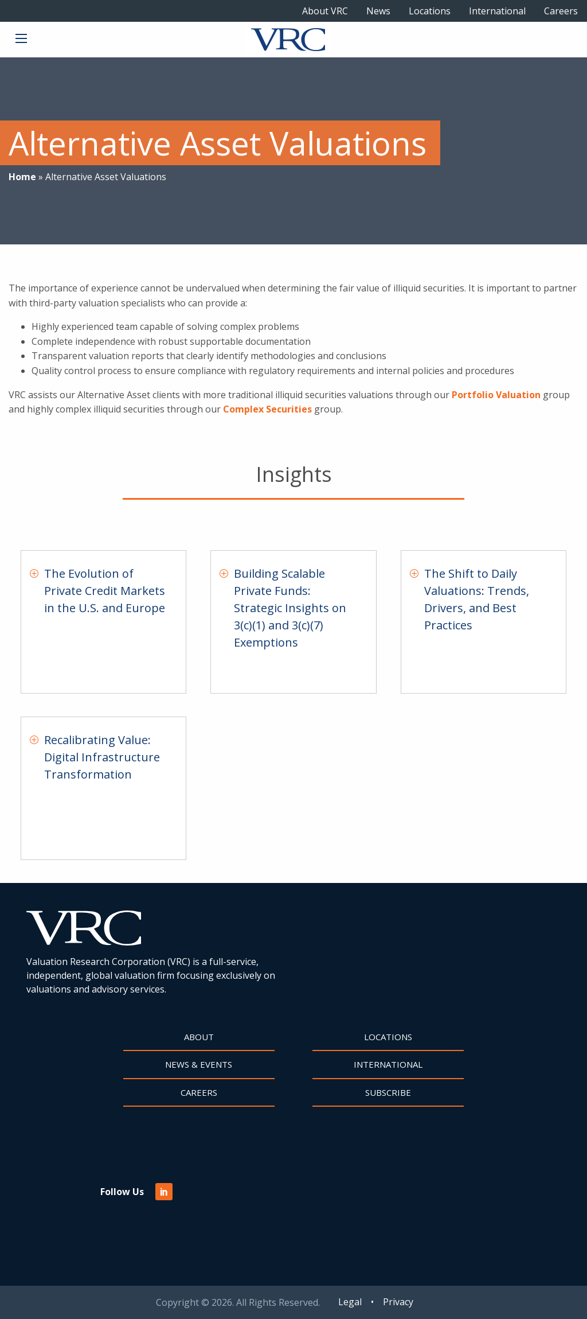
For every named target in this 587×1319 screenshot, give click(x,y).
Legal (350, 1301)
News (378, 11)
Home (22, 176)
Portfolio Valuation (496, 394)
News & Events (198, 1064)
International (497, 11)
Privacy (398, 1301)
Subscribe (388, 1092)
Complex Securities (267, 409)
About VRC (325, 11)
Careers (561, 11)
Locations (430, 11)
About (199, 1036)
